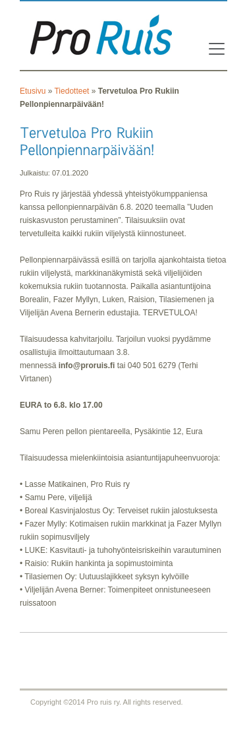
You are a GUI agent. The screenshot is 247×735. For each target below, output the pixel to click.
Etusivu (32, 91)
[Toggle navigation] (212, 49)
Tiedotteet (71, 91)
